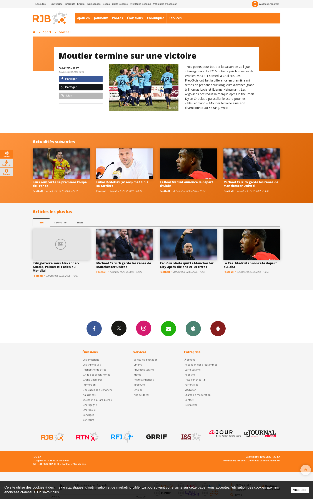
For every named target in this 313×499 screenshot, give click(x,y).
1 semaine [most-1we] (60, 222)
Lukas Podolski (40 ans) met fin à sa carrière (122, 184)
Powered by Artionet (234, 460)
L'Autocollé (89, 409)
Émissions (135, 18)
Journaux (101, 18)
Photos (117, 18)
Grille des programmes (96, 374)
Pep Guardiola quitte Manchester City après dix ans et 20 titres (186, 265)
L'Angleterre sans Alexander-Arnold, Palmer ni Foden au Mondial (56, 267)
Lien (66, 95)
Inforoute (70, 4)
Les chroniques (92, 364)
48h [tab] (41, 222)
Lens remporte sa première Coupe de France (60, 184)
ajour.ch (83, 18)
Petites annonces (144, 379)
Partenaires (191, 384)
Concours (88, 419)
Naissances (94, 4)
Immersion (89, 384)
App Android (218, 328)
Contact (189, 399)
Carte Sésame (120, 4)
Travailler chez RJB (195, 379)
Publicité (190, 374)
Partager (69, 78)
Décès (106, 4)
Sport (47, 32)
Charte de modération (198, 394)
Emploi (81, 4)
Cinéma (138, 364)
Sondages (88, 414)
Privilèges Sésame (140, 4)
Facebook (94, 328)
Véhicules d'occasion (165, 4)
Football (65, 32)
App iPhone (193, 328)
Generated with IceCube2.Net (264, 460)
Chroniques (156, 18)
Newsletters (168, 328)
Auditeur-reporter (265, 4)
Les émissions (91, 359)
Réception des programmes (201, 364)
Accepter (299, 490)
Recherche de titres (94, 369)
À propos (190, 359)
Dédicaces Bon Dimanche (98, 389)
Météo (137, 374)
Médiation (190, 389)
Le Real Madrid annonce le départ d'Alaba (186, 184)
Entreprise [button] (55, 4)
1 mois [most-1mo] (79, 222)
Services (175, 18)
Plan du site (79, 464)
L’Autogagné (90, 404)
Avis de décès (141, 394)
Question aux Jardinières (97, 399)
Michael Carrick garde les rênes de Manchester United (250, 184)
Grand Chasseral (92, 379)
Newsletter (191, 404)
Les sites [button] (39, 4)
